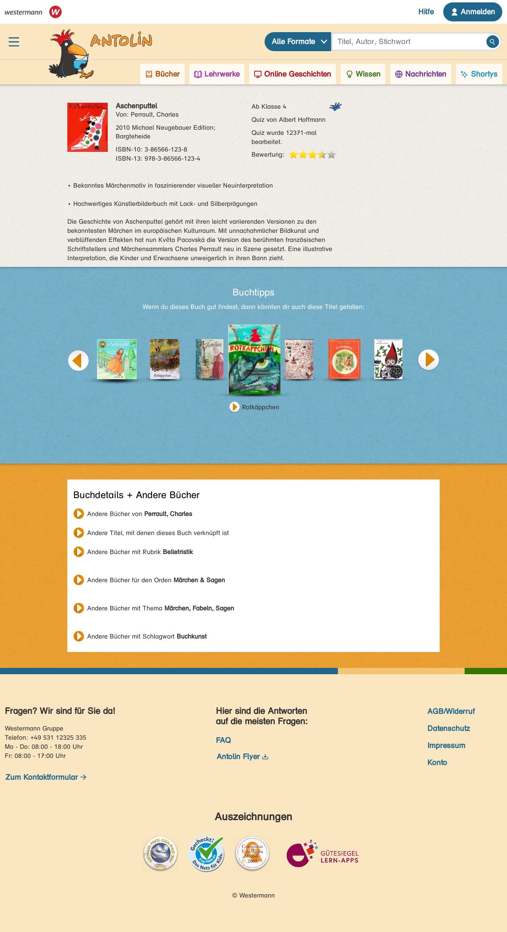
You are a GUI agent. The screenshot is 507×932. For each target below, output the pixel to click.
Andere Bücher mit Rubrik (140, 552)
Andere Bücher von (139, 514)
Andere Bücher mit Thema (160, 608)
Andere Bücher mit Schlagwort (147, 636)
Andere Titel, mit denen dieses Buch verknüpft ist (158, 533)
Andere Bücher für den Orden (156, 580)
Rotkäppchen (260, 407)
